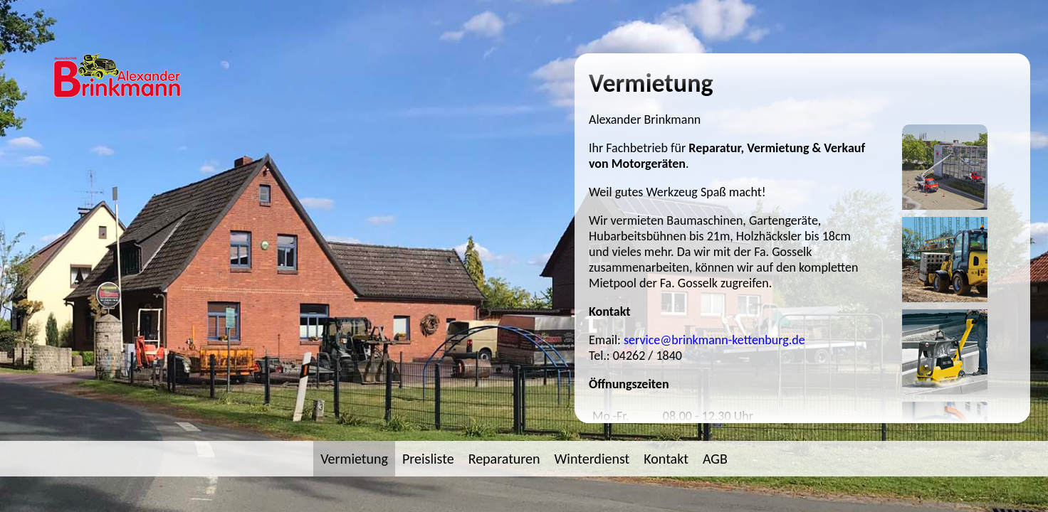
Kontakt (666, 458)
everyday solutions (985, 503)
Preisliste (428, 458)
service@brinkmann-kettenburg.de (714, 340)
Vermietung (354, 458)
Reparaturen (504, 458)
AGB (715, 458)
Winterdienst (592, 458)
